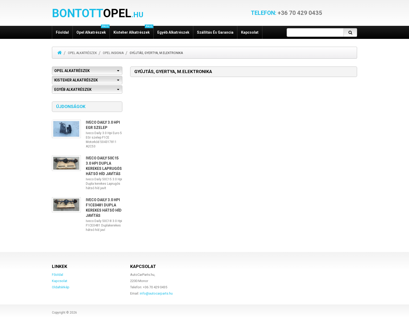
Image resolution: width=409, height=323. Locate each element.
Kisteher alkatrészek (133, 30)
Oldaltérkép (60, 287)
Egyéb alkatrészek (173, 32)
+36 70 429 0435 (286, 13)
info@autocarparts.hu (156, 293)
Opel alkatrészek (93, 30)
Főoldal (62, 32)
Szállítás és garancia (215, 32)
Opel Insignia (113, 53)
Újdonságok (71, 106)
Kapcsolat (249, 32)
